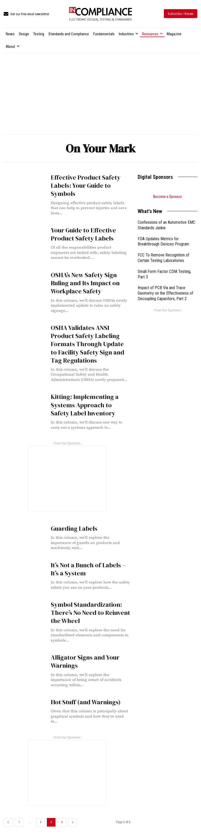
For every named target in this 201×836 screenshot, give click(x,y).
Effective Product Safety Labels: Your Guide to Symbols (85, 185)
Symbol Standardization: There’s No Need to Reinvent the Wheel (90, 612)
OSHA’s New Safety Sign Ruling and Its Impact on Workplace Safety (85, 283)
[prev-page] (8, 822)
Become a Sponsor (167, 196)
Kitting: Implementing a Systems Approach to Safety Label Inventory (85, 404)
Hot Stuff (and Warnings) (86, 702)
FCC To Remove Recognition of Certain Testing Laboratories (163, 258)
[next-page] (72, 822)
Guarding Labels (74, 528)
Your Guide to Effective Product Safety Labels (83, 234)
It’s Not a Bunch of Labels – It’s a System (88, 569)
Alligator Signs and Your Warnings (85, 661)
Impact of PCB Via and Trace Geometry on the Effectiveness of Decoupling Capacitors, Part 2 (165, 293)
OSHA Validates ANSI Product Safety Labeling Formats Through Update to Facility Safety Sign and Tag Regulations (87, 344)
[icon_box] (26, 14)
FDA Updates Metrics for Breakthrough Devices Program (163, 241)
